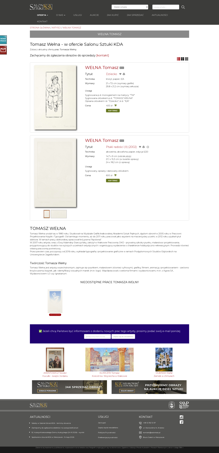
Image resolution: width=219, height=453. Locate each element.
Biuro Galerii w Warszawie (153, 437)
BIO (121, 68)
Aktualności (160, 15)
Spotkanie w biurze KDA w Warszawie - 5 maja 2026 (53, 437)
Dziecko (111, 74)
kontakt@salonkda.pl (151, 432)
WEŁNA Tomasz (101, 67)
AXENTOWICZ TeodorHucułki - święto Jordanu (55, 374)
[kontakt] (102, 55)
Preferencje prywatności (108, 437)
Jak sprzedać (135, 15)
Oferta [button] (42, 15)
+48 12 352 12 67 (149, 423)
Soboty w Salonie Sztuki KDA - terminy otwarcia (51, 423)
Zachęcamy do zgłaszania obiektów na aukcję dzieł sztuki (55, 428)
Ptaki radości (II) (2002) (121, 147)
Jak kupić (113, 15)
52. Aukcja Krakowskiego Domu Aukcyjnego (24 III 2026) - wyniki (58, 432)
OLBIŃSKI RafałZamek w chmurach (164, 374)
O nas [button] (60, 15)
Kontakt (42, 21)
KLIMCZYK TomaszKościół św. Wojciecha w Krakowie (109, 374)
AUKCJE (94, 15)
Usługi (77, 15)
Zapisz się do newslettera (108, 428)
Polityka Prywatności (107, 432)
